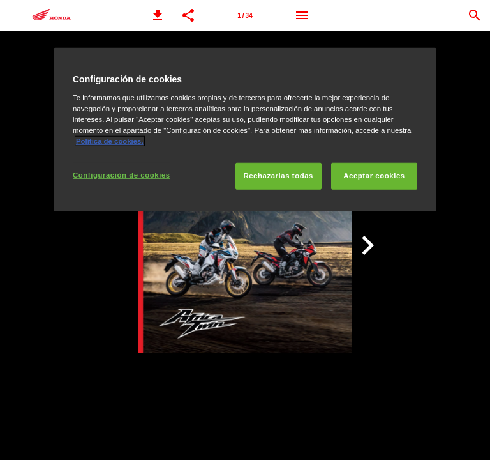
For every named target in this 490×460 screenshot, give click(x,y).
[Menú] (301, 15)
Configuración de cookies (121, 175)
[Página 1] (245, 15)
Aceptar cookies (374, 176)
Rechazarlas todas (278, 176)
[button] (157, 15)
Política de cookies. (110, 141)
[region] (245, 129)
